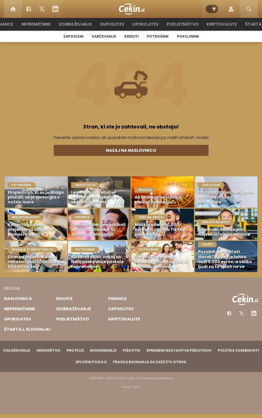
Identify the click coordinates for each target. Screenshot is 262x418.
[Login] (231, 9)
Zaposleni (73, 36)
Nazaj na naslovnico (131, 150)
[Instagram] (254, 313)
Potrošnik (158, 36)
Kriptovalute (221, 24)
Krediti (131, 36)
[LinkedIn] (55, 9)
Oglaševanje (16, 350)
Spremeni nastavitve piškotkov (179, 350)
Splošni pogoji (91, 362)
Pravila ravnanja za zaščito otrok (150, 362)
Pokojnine (188, 36)
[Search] (249, 9)
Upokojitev (146, 24)
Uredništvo (48, 350)
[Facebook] (28, 9)
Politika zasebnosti (238, 350)
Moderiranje (103, 350)
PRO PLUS (75, 350)
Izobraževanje (78, 24)
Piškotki (131, 350)
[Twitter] (42, 9)
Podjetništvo (183, 24)
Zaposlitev (114, 24)
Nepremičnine (38, 24)
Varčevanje (104, 36)
